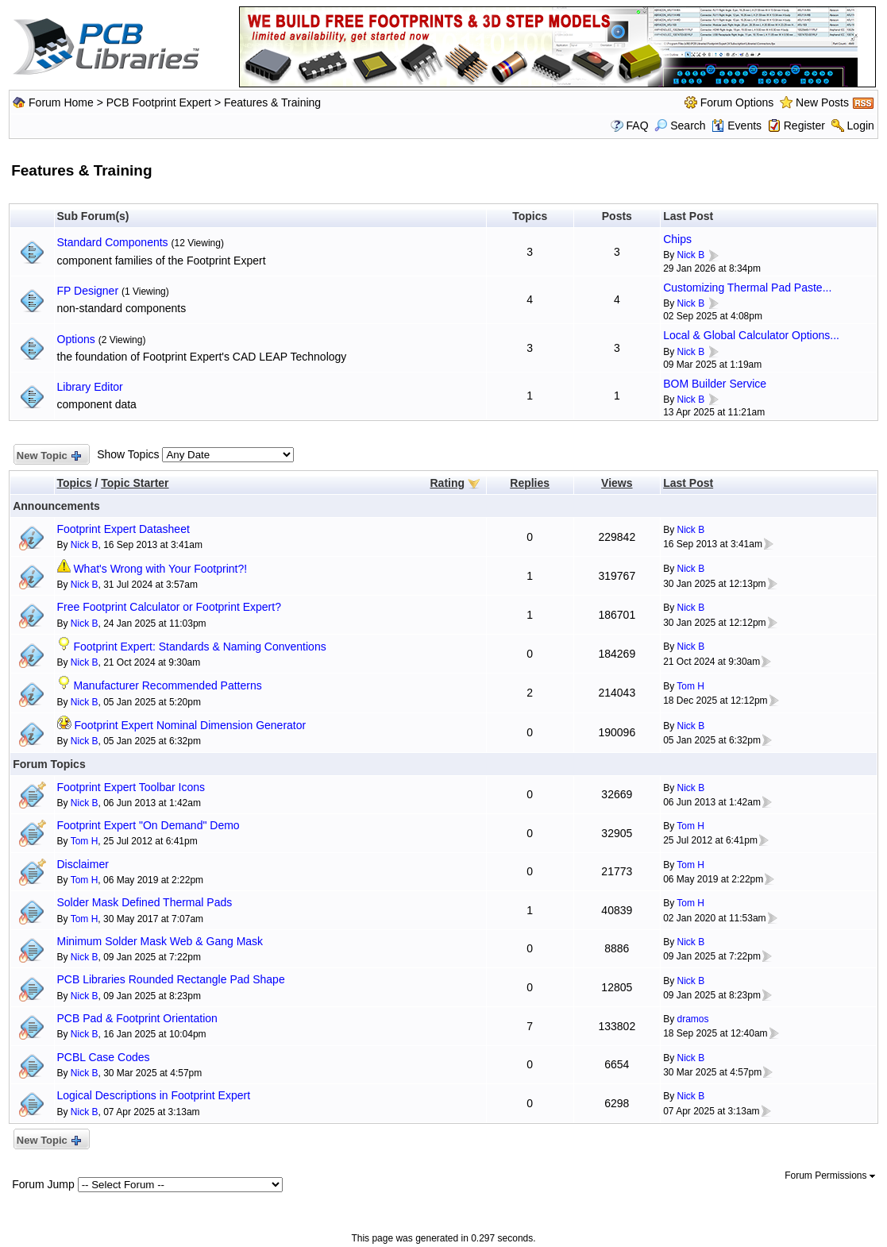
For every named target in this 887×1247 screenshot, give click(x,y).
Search (679, 125)
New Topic (48, 456)
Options (76, 339)
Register (804, 125)
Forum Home (61, 102)
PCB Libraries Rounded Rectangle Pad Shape (171, 979)
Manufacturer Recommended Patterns (167, 685)
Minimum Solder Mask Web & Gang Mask (160, 941)
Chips (677, 239)
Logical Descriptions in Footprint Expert (154, 1095)
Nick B (691, 255)
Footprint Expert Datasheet (123, 529)
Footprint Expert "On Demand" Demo (148, 825)
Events (737, 125)
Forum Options (737, 102)
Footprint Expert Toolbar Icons (131, 787)
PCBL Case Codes (103, 1057)
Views (616, 483)
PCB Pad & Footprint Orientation (137, 1018)
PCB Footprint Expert (158, 102)
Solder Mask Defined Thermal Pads (145, 902)
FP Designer (88, 290)
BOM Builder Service (714, 383)
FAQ (638, 125)
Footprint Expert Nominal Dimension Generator (190, 725)
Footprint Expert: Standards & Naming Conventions (199, 646)
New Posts (822, 102)
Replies (530, 483)
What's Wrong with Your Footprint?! (160, 568)
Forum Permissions (830, 1175)
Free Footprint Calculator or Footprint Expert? (169, 606)
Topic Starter (134, 483)
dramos (693, 1019)
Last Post (688, 483)
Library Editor (90, 386)
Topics (74, 483)
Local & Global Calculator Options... (751, 335)
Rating (447, 483)
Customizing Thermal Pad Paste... (747, 287)
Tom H (690, 686)
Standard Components (112, 242)
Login (860, 125)
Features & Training (272, 102)
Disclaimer (83, 864)
